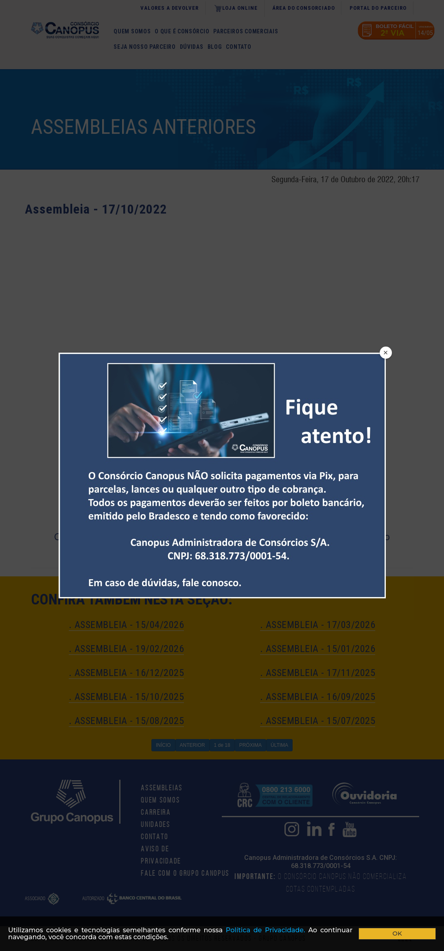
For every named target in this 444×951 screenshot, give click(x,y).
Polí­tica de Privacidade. (265, 930)
